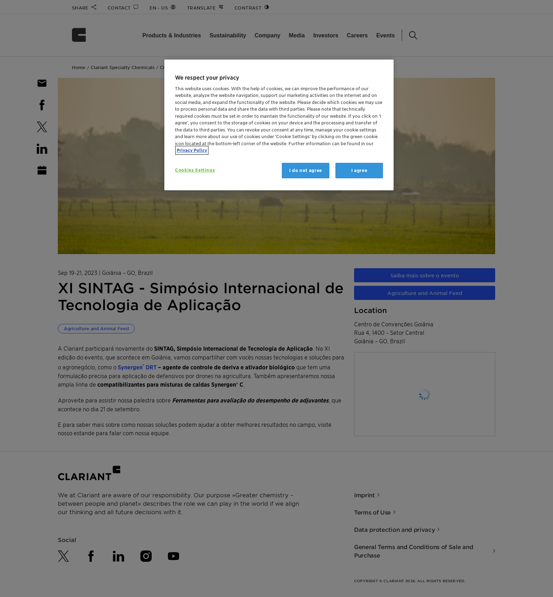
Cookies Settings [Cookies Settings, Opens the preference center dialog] (195, 170)
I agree (359, 170)
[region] (279, 125)
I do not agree (305, 170)
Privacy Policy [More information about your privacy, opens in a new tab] (192, 150)
